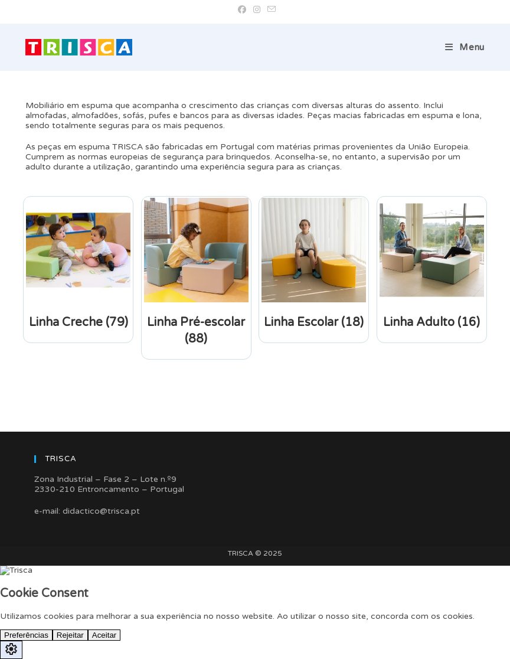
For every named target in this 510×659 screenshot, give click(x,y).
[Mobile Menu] (465, 47)
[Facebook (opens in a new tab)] (242, 10)
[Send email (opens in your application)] (270, 10)
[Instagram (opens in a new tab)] (257, 10)
